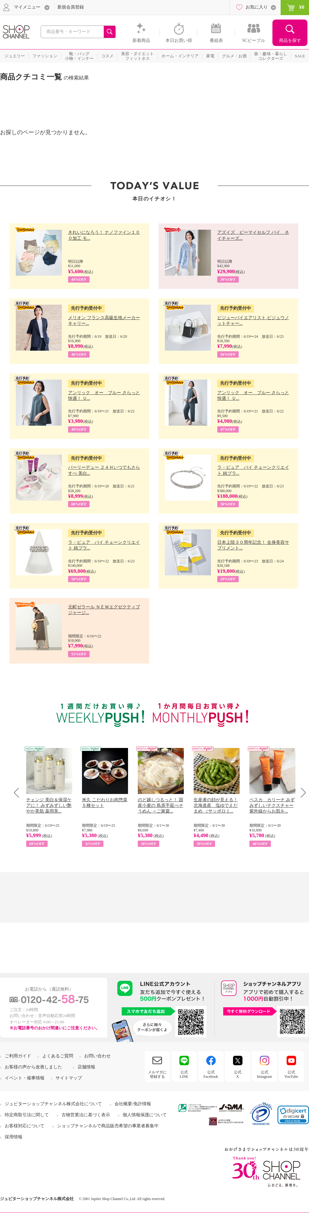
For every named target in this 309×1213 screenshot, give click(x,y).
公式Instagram (264, 1074)
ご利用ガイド (18, 1056)
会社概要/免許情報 (132, 1103)
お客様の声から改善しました (33, 1067)
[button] (293, 1115)
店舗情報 (86, 1067)
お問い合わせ (97, 1056)
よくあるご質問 (57, 1056)
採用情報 (13, 1137)
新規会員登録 (70, 7)
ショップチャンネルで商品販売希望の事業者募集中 (108, 1126)
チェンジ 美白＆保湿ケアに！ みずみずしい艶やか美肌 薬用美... (49, 805)
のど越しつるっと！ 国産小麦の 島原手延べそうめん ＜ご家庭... (160, 805)
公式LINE (184, 1074)
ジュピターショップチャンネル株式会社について (53, 1103)
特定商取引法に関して (27, 1114)
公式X (238, 1074)
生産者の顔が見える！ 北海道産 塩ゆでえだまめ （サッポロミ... (216, 805)
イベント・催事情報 (24, 1078)
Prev (19, 792)
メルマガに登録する (157, 1074)
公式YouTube (291, 1074)
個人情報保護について (145, 1114)
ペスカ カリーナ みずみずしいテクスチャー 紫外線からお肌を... (272, 805)
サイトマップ (68, 1078)
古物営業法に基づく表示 (85, 1114)
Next (301, 792)
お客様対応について (24, 1126)
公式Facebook (210, 1074)
